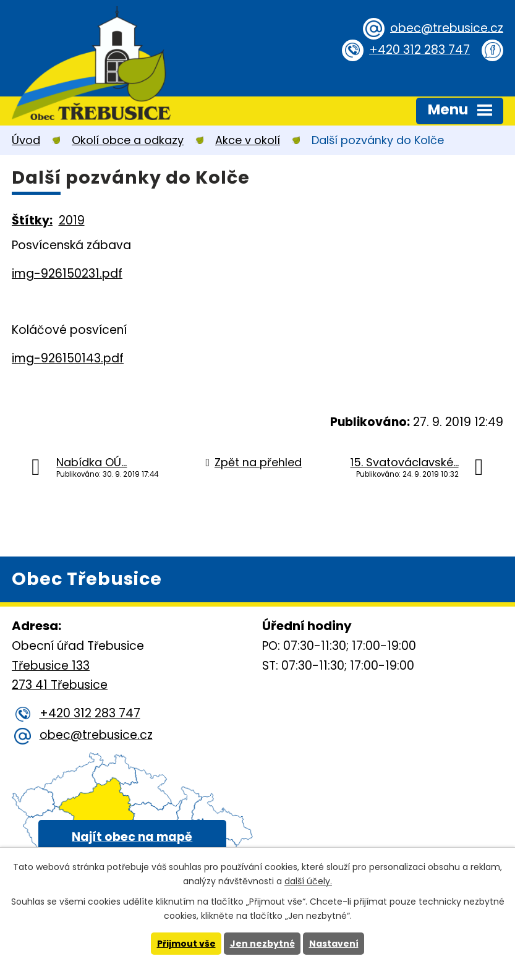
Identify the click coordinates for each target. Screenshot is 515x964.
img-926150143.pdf (68, 358)
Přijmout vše (186, 943)
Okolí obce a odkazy (128, 140)
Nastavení (334, 943)
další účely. (308, 881)
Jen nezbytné (262, 943)
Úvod (26, 140)
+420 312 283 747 (419, 49)
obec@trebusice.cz (446, 27)
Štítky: (32, 220)
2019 (72, 220)
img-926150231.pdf (67, 273)
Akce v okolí (247, 140)
